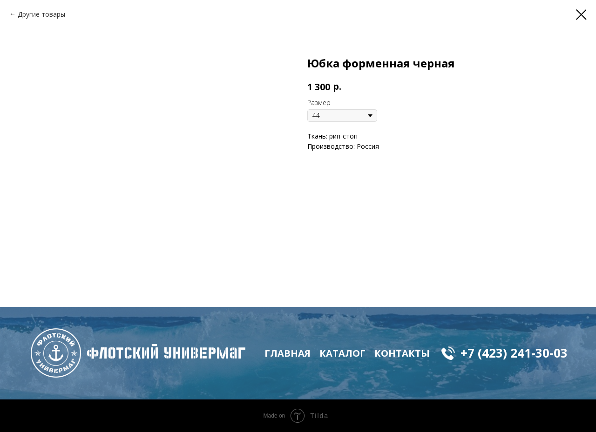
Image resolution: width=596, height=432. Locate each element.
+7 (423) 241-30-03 (514, 353)
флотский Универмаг (166, 353)
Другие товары (41, 14)
